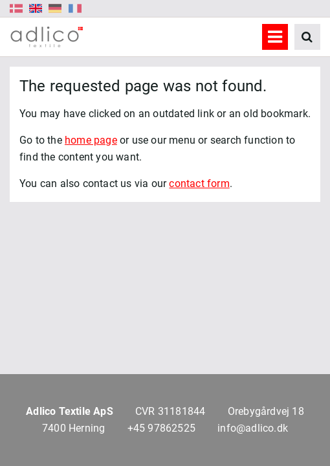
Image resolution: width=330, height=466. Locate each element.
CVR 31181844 (170, 411)
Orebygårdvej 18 (266, 411)
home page (91, 140)
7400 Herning (73, 428)
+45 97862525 (161, 428)
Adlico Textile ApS (69, 411)
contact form (199, 183)
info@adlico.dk (252, 428)
